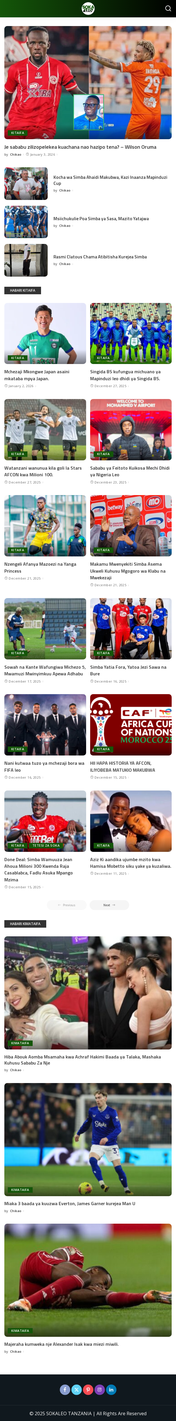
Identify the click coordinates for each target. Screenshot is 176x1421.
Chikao (16, 154)
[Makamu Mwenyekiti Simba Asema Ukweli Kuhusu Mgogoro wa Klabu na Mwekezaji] (131, 525)
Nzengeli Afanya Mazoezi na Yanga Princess (40, 567)
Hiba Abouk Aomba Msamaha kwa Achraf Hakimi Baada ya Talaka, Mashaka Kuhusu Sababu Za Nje (82, 1059)
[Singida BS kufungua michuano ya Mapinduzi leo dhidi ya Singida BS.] (131, 333)
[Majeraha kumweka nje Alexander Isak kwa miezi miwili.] (88, 1279)
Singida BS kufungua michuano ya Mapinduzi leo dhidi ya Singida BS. (125, 375)
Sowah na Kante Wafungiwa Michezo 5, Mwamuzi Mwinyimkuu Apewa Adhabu (45, 670)
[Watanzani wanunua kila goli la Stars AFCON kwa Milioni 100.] (45, 429)
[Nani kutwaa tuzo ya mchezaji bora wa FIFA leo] (45, 724)
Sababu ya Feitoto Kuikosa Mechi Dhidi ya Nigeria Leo (130, 471)
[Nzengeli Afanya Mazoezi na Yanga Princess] (45, 525)
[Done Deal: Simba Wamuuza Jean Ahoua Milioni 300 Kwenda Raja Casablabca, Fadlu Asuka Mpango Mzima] (45, 820)
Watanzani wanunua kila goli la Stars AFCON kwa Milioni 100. (43, 471)
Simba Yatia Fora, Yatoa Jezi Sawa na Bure (128, 670)
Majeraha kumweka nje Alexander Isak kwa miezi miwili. (61, 1343)
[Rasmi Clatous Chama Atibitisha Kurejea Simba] (26, 260)
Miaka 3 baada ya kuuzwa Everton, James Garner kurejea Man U (69, 1202)
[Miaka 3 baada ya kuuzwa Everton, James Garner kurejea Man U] (88, 1139)
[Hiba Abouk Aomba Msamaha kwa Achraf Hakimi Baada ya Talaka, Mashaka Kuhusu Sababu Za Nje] (88, 992)
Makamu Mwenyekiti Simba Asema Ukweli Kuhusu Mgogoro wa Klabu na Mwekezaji (128, 570)
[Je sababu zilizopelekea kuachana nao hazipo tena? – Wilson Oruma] (88, 82)
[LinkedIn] (111, 1389)
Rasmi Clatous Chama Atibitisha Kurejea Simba (102, 256)
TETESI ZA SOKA (46, 845)
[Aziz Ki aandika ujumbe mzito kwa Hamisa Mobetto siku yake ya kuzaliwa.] (131, 820)
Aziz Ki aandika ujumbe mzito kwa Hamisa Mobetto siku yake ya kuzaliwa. (130, 862)
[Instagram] (100, 1389)
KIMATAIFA (20, 1043)
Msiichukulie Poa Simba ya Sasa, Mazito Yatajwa (103, 218)
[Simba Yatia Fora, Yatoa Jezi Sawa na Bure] (131, 628)
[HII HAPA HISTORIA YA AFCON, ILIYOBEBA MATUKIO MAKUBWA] (131, 724)
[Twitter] (76, 1389)
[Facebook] (65, 1389)
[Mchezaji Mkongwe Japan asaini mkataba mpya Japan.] (45, 333)
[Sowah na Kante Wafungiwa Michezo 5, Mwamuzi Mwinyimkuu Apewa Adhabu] (45, 628)
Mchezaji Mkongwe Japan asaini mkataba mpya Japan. (36, 375)
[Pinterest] (88, 1389)
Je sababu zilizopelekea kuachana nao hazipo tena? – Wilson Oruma (80, 147)
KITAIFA (17, 133)
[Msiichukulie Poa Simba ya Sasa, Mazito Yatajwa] (26, 222)
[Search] (168, 8)
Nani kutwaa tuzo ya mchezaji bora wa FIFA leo (44, 766)
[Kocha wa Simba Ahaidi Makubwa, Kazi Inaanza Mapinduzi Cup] (26, 183)
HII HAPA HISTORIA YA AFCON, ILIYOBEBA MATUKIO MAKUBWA (122, 766)
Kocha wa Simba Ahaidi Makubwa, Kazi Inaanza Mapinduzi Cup (102, 180)
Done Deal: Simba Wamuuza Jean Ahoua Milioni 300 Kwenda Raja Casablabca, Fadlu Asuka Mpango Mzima (38, 868)
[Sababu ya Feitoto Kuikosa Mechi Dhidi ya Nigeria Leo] (131, 429)
